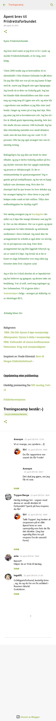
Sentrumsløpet (10, 293)
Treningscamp (15, 4)
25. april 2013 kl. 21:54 (33, 575)
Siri (25, 449)
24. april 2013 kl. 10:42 (29, 556)
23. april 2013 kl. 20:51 (33, 471)
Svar (16, 488)
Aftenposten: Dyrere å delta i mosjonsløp (27, 337)
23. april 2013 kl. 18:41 (40, 495)
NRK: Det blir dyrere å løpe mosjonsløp (26, 332)
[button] (5, 32)
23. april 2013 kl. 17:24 (34, 439)
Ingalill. (18, 575)
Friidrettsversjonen (15, 399)
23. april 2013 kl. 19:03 (37, 449)
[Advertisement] (28, 677)
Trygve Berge (21, 495)
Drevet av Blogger (28, 716)
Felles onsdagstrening (16, 414)
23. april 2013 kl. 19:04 (37, 514)
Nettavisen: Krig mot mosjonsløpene (24, 346)
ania (16, 555)
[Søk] (52, 4)
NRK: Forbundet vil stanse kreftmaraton (27, 341)
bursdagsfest (38, 214)
